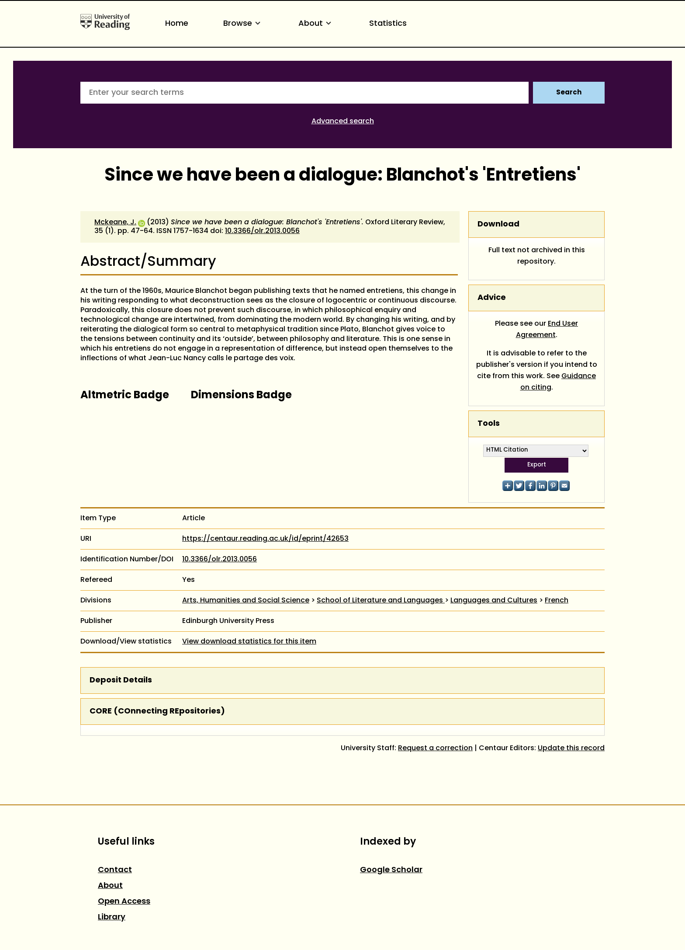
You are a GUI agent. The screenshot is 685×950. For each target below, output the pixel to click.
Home (176, 23)
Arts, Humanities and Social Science (245, 600)
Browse (243, 23)
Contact (115, 870)
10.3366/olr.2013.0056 (262, 231)
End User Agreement (547, 329)
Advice (491, 298)
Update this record (571, 748)
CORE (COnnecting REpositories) (157, 711)
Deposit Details (121, 680)
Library (111, 917)
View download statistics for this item (249, 641)
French (556, 600)
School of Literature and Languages (381, 600)
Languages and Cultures (493, 600)
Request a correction (435, 748)
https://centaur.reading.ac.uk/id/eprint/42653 (265, 539)
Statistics (388, 23)
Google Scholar (391, 870)
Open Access (124, 901)
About (316, 23)
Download (498, 224)
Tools (488, 424)
